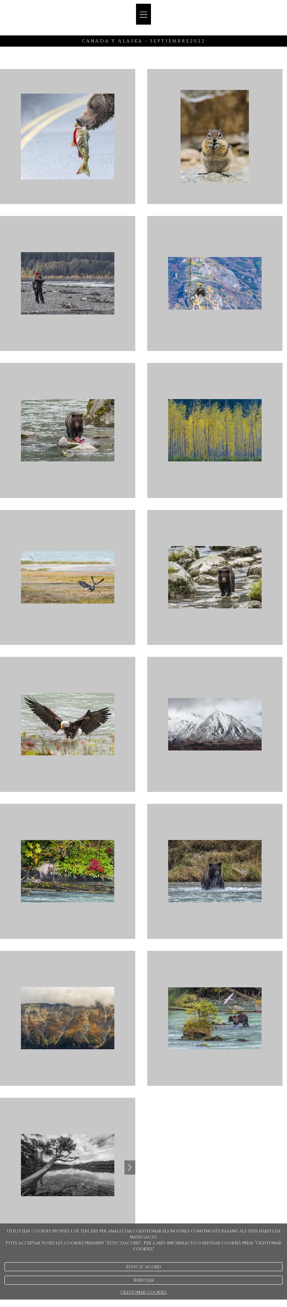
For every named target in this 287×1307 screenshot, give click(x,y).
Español (261, 27)
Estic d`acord (143, 1267)
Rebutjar (143, 1280)
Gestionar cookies (143, 1292)
